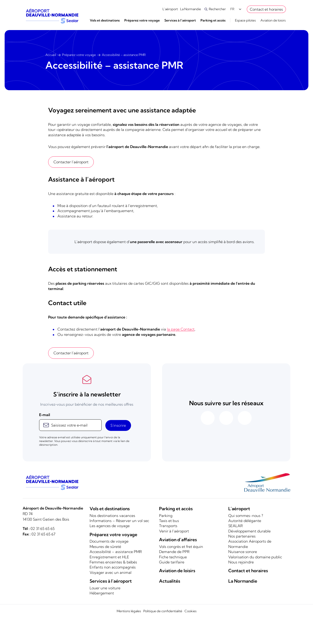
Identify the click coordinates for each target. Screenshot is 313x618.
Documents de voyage (109, 541)
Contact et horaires (266, 9)
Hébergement (102, 593)
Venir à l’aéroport (174, 531)
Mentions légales (129, 611)
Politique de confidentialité (162, 611)
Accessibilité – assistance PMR (116, 551)
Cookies (191, 611)
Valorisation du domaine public (255, 557)
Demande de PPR (174, 551)
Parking (165, 515)
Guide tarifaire (171, 562)
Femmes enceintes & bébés (113, 562)
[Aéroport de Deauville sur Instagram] (226, 418)
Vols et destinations (105, 20)
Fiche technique (173, 557)
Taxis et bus (169, 520)
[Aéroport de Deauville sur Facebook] (208, 418)
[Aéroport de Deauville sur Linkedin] (245, 418)
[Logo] (52, 16)
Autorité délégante (244, 520)
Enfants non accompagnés (113, 567)
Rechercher (217, 9)
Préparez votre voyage (142, 20)
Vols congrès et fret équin (181, 546)
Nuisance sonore (242, 551)
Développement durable (249, 531)
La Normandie (191, 9)
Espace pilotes (245, 20)
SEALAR (235, 525)
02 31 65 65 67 (43, 534)
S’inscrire (118, 425)
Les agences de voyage (110, 525)
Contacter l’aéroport (70, 162)
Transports (168, 525)
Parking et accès (212, 20)
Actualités (169, 581)
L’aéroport (170, 9)
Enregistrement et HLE (109, 557)
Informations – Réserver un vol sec (119, 520)
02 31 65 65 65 (43, 528)
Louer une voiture (105, 588)
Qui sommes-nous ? (245, 515)
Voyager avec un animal (110, 572)
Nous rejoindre (241, 562)
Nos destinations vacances (112, 515)
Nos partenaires (242, 536)
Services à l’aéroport (180, 20)
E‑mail (44, 414)
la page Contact (180, 329)
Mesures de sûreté (105, 546)
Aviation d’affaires (178, 539)
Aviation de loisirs (273, 20)
